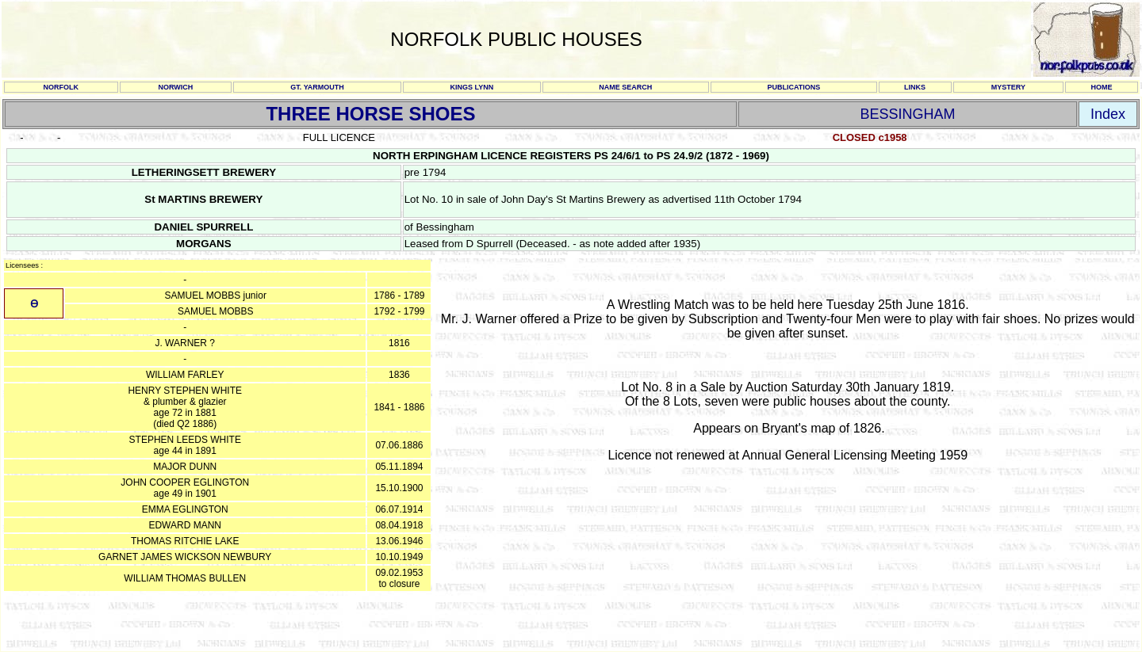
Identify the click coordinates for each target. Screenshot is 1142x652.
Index (1107, 114)
